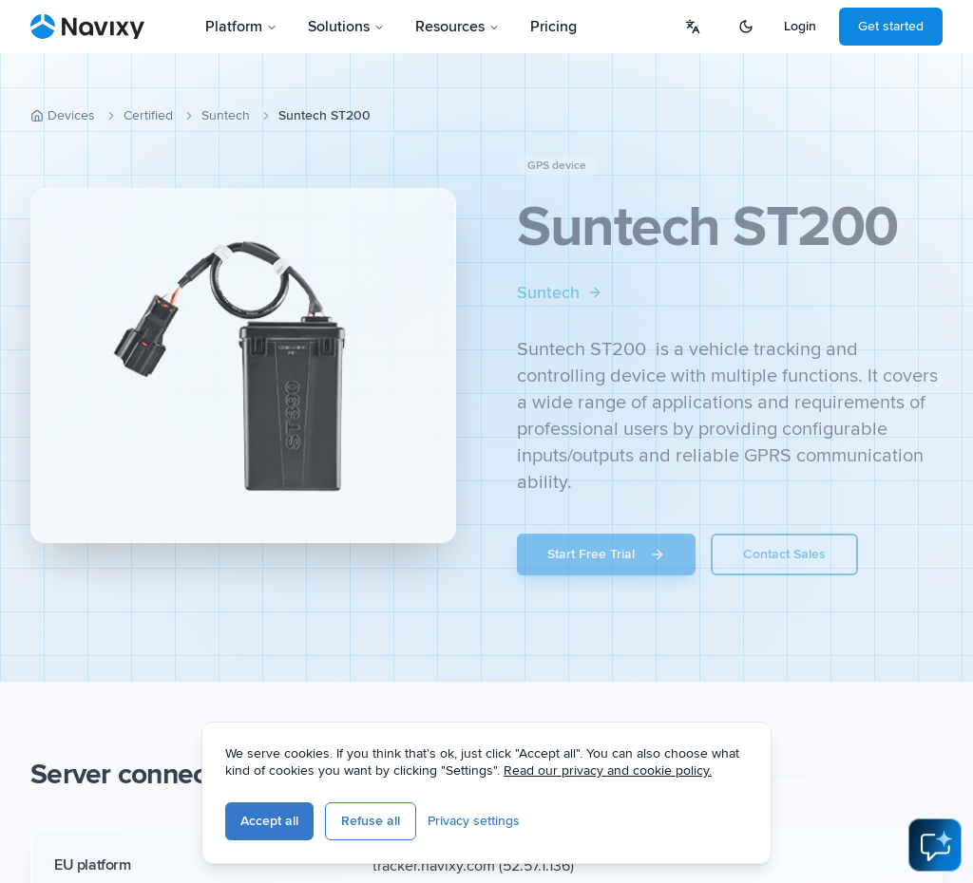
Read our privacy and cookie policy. (608, 770)
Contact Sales (784, 554)
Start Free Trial (606, 554)
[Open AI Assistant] (935, 845)
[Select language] (692, 26)
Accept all (269, 821)
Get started (891, 26)
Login (800, 26)
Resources (457, 26)
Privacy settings (474, 821)
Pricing (553, 26)
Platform (241, 26)
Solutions (346, 26)
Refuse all (370, 821)
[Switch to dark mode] (746, 26)
